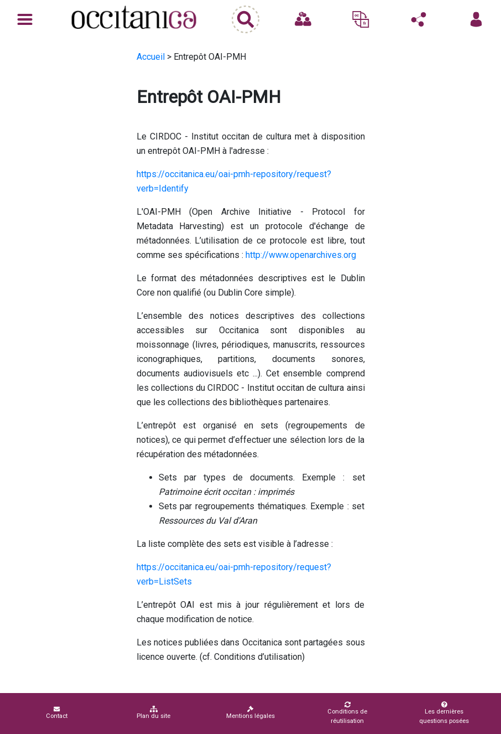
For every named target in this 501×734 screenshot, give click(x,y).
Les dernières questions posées (444, 713)
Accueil (151, 56)
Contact (56, 713)
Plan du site (153, 713)
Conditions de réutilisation (347, 713)
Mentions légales (250, 713)
